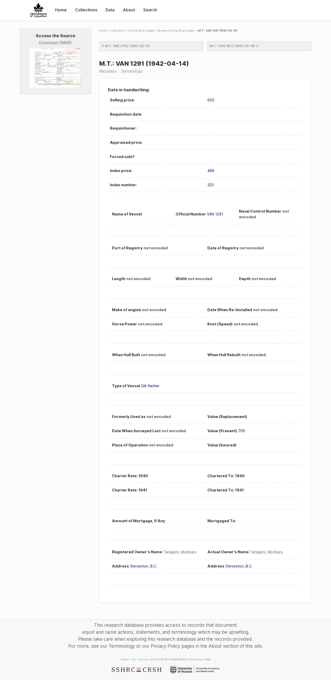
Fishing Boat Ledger (141, 30)
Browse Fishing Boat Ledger (176, 30)
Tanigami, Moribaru (179, 552)
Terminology (131, 71)
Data (110, 9)
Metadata (107, 71)
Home (61, 9)
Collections (86, 9)
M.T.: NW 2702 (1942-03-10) (126, 46)
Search (150, 9)
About (129, 9)
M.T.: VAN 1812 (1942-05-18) (234, 46)
